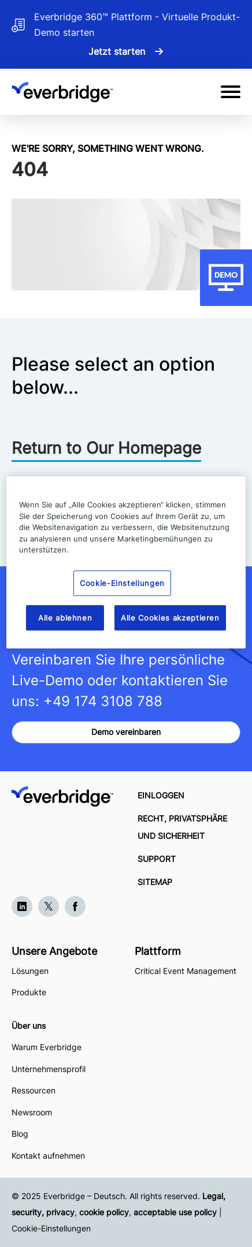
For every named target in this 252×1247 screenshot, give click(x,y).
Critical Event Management (185, 971)
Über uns (29, 1026)
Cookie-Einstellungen (51, 1228)
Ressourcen (33, 1090)
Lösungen (30, 971)
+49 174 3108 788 (102, 701)
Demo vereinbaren (126, 732)
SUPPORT (157, 859)
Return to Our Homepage (106, 448)
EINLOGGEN (161, 795)
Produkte (29, 992)
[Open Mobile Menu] (230, 92)
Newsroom (32, 1112)
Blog (20, 1133)
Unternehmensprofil (49, 1069)
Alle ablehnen (65, 617)
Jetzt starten (116, 51)
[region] (126, 562)
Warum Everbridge (46, 1047)
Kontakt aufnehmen (48, 1155)
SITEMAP (155, 882)
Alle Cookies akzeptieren (170, 617)
